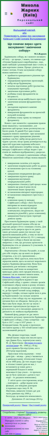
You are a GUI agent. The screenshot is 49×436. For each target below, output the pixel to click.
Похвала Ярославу (11, 277)
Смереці (18, 434)
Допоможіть (31, 412)
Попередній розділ (12, 405)
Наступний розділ (37, 405)
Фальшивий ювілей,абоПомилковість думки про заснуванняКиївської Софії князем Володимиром (24, 34)
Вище (25, 405)
